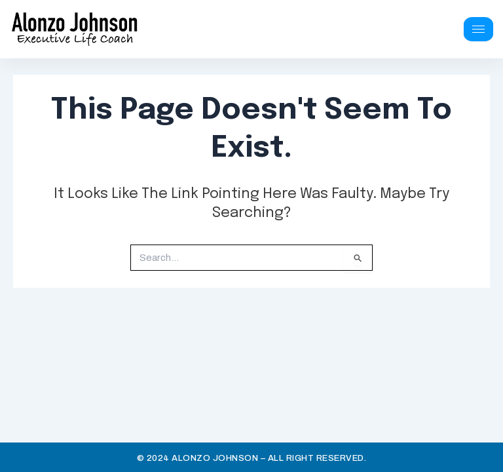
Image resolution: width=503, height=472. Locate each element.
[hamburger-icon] (478, 29)
